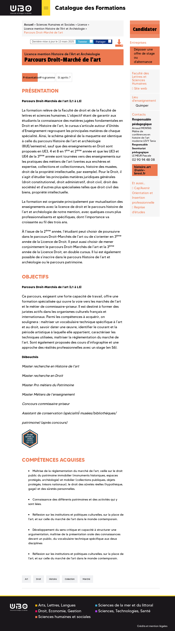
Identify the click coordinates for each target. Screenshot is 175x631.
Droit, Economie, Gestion (58, 611)
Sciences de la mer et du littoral (124, 605)
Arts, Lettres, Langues (55, 605)
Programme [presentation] (47, 77)
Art (26, 579)
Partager (103, 41)
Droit (38, 579)
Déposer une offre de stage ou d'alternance (144, 56)
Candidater (145, 29)
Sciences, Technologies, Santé (122, 611)
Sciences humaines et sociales (63, 616)
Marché (86, 579)
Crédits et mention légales (152, 626)
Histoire (53, 579)
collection (70, 579)
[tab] (30, 77)
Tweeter (85, 41)
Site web (140, 88)
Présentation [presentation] (30, 77)
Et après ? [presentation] (64, 77)
